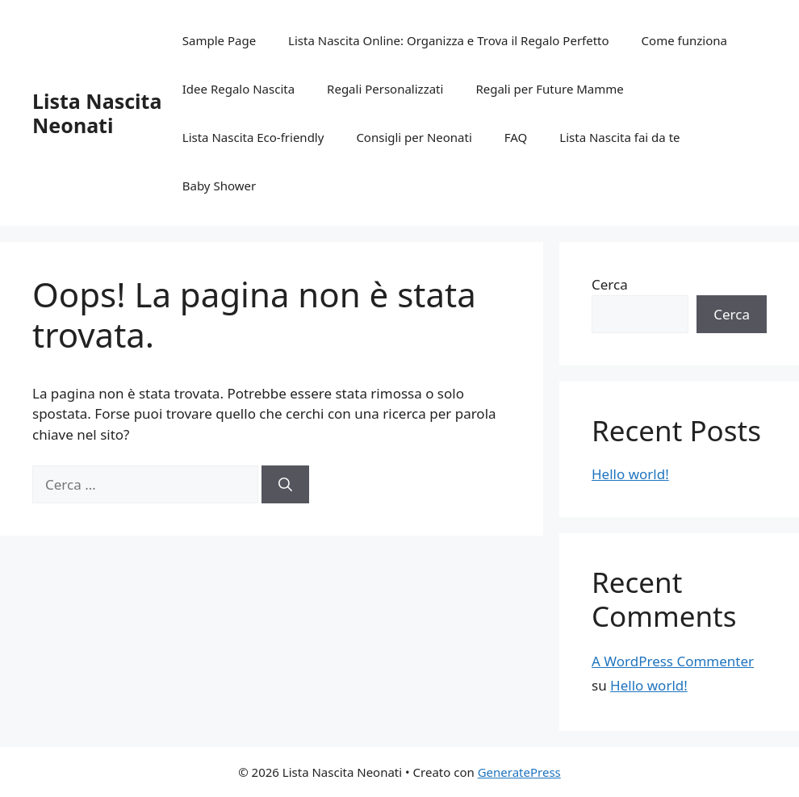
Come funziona (684, 40)
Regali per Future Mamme (549, 89)
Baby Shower (219, 185)
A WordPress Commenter (673, 661)
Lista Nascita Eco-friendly (253, 137)
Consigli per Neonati (413, 137)
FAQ (516, 137)
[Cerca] (285, 484)
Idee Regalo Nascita (238, 89)
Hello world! (630, 474)
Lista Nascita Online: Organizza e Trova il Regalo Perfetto (448, 40)
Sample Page (219, 40)
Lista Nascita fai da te (619, 137)
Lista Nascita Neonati (96, 113)
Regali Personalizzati (385, 89)
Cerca (610, 284)
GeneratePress (519, 772)
